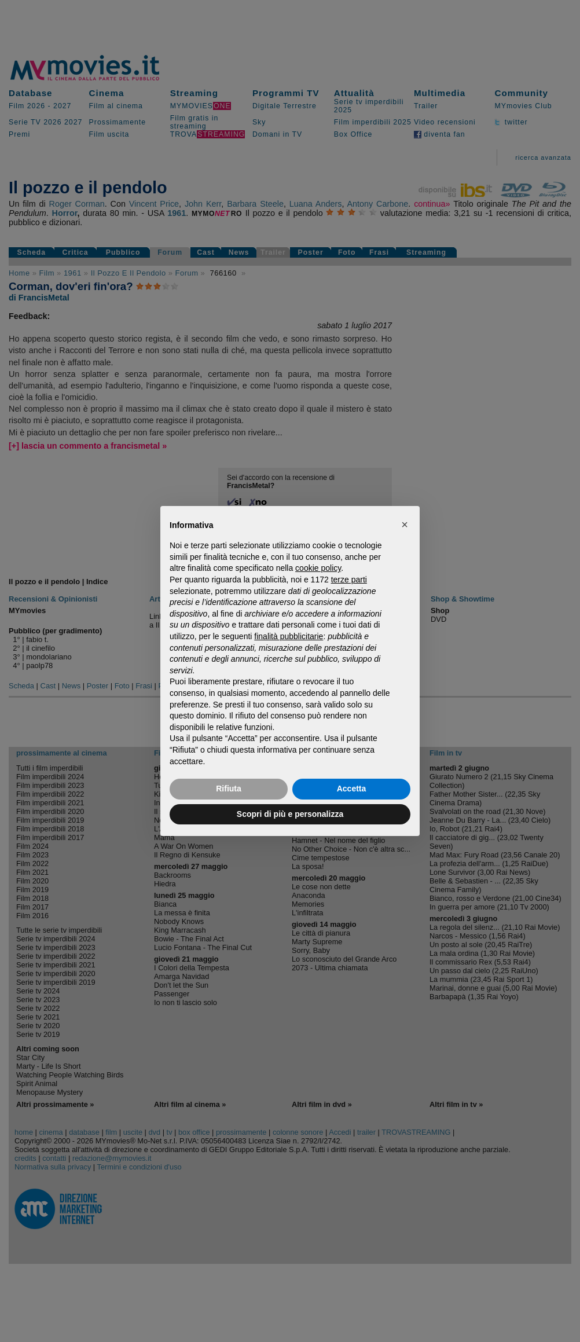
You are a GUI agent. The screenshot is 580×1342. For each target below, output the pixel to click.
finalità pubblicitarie (288, 636)
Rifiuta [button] (228, 788)
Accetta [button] (351, 788)
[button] (404, 524)
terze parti (349, 579)
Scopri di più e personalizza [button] (290, 814)
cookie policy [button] (318, 568)
